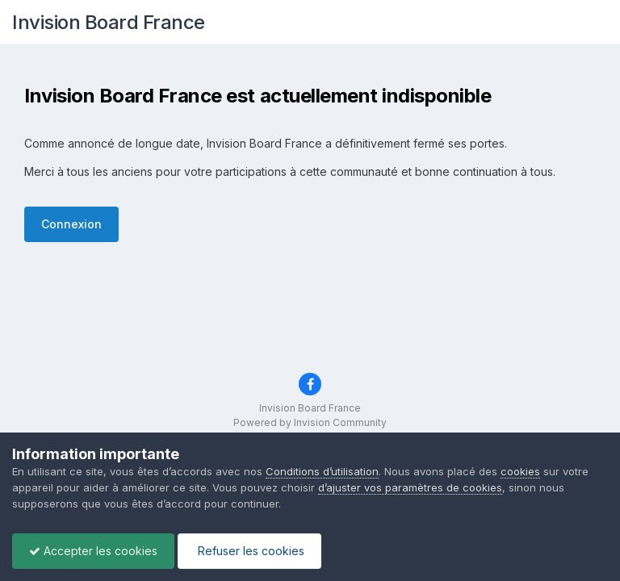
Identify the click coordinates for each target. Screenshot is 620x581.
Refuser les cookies (249, 551)
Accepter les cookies (93, 551)
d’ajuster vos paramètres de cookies (410, 487)
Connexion (71, 224)
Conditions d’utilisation (322, 471)
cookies (520, 471)
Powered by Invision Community (310, 422)
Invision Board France (108, 22)
